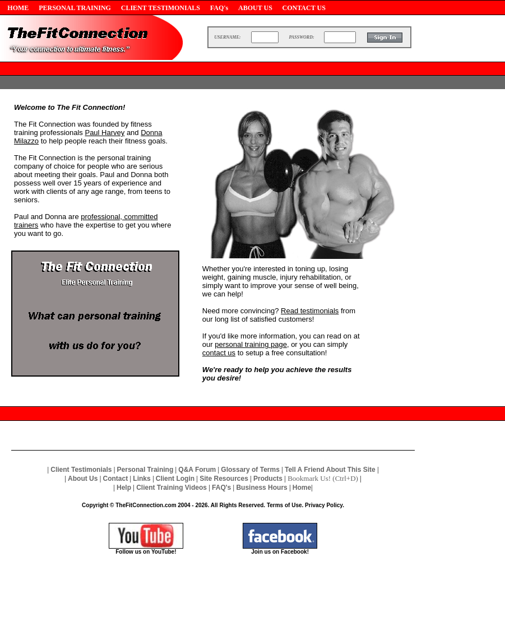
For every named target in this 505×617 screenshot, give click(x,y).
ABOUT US (255, 8)
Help (124, 487)
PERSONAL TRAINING (75, 8)
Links (141, 479)
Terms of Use (284, 505)
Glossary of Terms (250, 470)
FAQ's (219, 8)
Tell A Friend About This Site (330, 470)
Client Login (175, 479)
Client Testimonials (81, 470)
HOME (18, 8)
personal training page (251, 344)
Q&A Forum (197, 470)
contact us (218, 353)
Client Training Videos (171, 487)
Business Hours (261, 487)
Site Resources (224, 479)
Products (267, 479)
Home (302, 487)
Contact (115, 479)
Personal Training (145, 470)
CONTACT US (304, 8)
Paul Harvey (104, 132)
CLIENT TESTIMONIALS (160, 8)
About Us (83, 479)
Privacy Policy (323, 505)
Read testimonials (310, 311)
